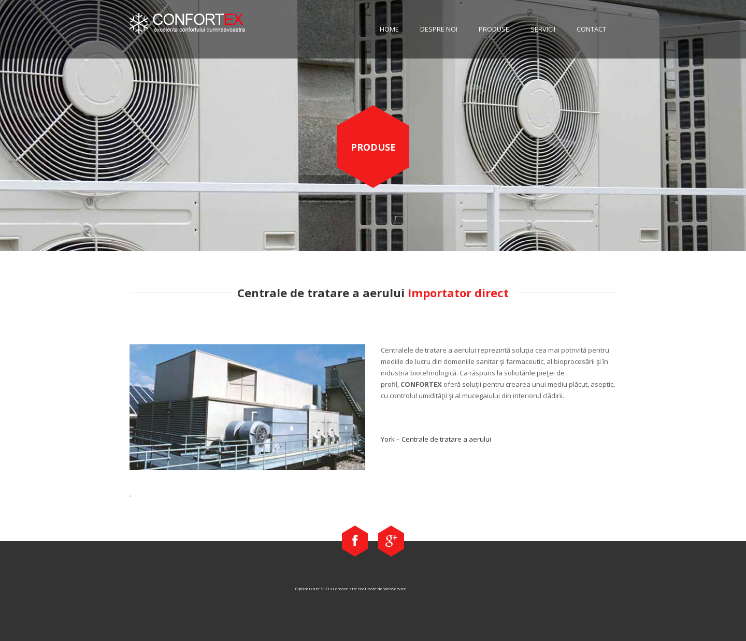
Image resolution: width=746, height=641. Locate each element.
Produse (494, 29)
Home (389, 29)
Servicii (542, 29)
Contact (591, 29)
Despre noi (438, 29)
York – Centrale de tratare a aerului (436, 439)
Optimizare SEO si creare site (326, 588)
